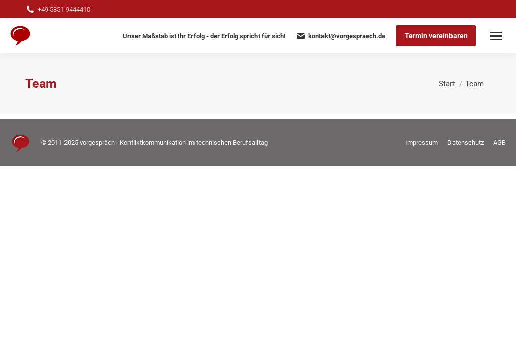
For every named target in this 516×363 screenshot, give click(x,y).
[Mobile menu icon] (496, 36)
